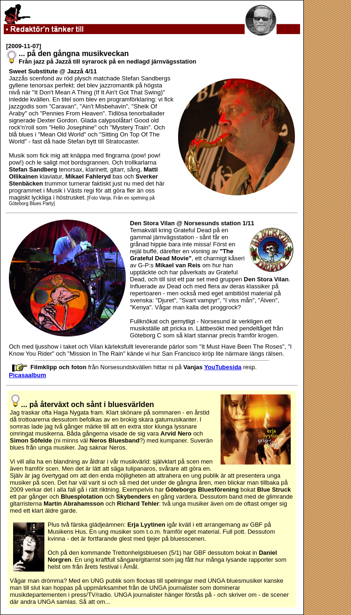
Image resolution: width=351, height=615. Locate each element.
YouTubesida (223, 367)
